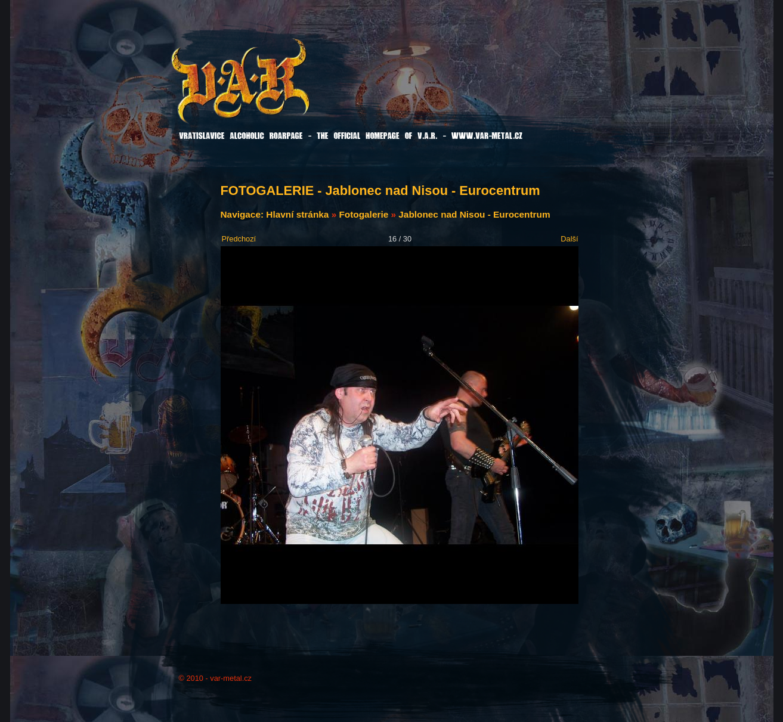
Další (569, 238)
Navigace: (244, 214)
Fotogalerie (363, 214)
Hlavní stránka (297, 214)
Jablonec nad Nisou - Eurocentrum (474, 214)
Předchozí (239, 238)
